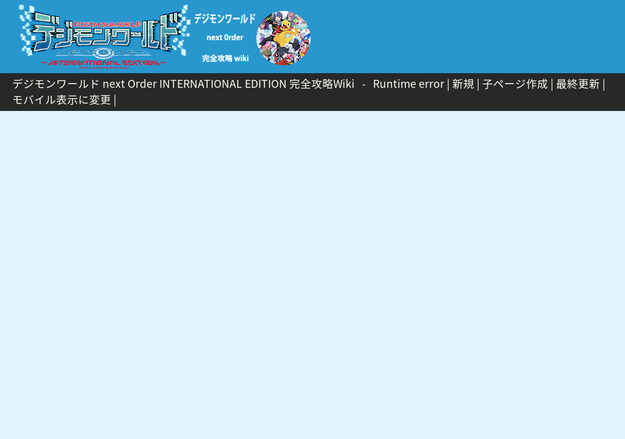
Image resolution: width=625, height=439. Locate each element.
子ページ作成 (515, 83)
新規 (463, 83)
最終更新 (578, 83)
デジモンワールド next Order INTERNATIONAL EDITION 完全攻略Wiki (183, 83)
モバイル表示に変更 (61, 99)
